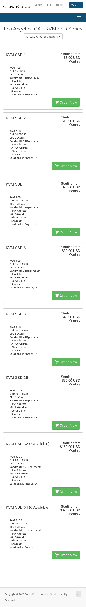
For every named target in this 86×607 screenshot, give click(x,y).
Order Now (66, 102)
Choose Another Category (43, 36)
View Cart (76, 5)
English (39, 4)
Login (50, 4)
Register (59, 4)
